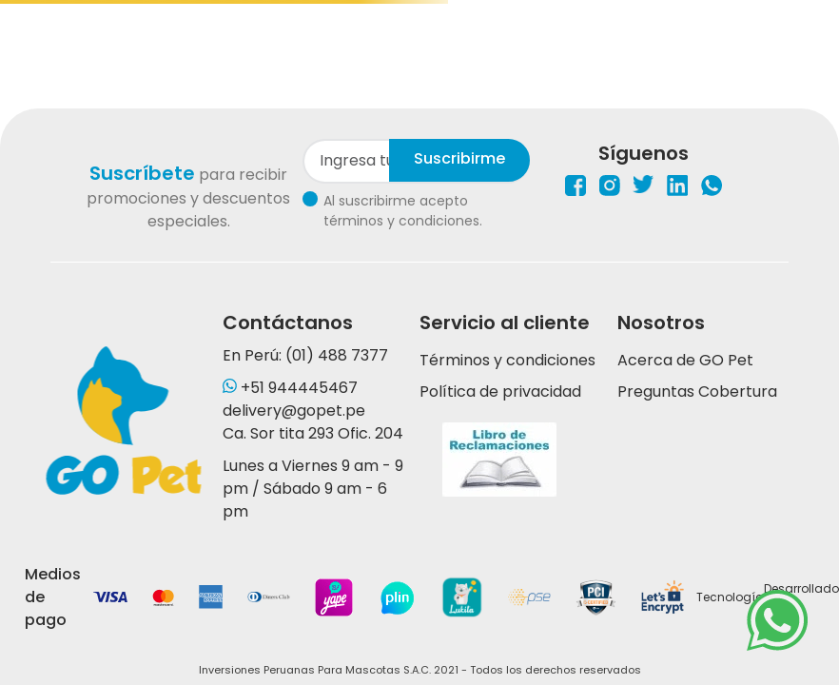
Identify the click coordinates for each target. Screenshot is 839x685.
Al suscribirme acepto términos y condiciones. (402, 210)
